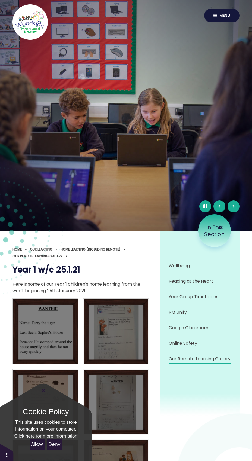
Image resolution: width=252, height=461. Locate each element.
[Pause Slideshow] (205, 206)
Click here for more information (45, 436)
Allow (37, 444)
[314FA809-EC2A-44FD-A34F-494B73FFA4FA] (45, 331)
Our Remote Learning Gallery (37, 256)
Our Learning (41, 249)
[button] (7, 452)
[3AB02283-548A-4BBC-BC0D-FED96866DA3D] (116, 331)
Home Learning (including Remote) (91, 249)
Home (17, 249)
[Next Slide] (234, 206)
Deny (55, 444)
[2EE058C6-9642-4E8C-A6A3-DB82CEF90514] (116, 402)
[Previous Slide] (219, 206)
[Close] (43, 390)
